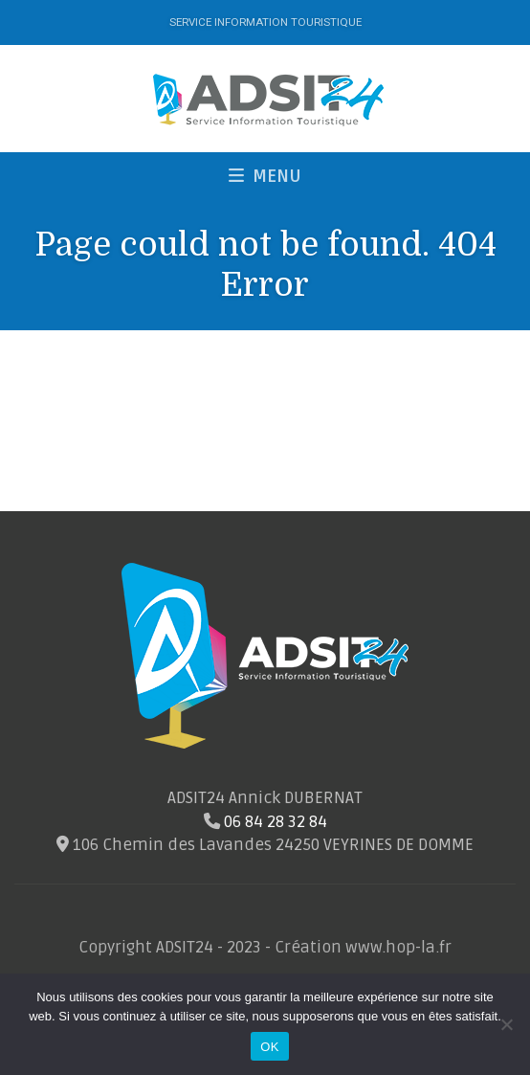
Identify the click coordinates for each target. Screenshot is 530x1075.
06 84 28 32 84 (275, 822)
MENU (265, 176)
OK (269, 1047)
